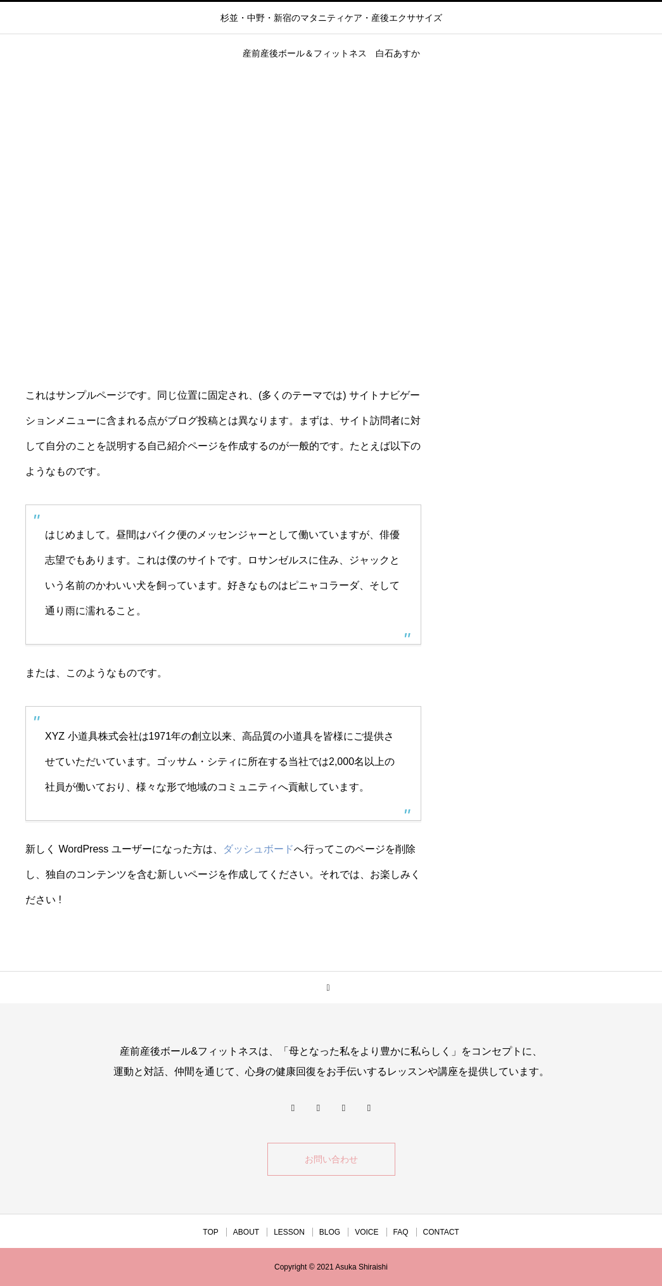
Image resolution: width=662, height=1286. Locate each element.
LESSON (289, 1232)
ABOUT (246, 1232)
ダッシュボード (258, 849)
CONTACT (441, 1232)
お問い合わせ (331, 1159)
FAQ (401, 1232)
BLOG (329, 1232)
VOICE (366, 1232)
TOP (210, 1232)
